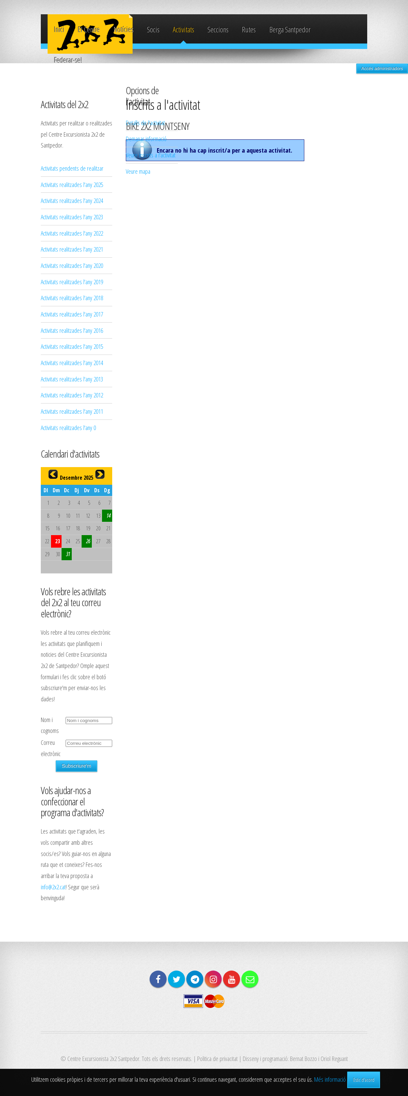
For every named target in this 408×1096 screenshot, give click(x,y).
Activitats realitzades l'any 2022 (72, 233)
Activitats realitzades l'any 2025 (72, 184)
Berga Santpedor (289, 29)
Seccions (217, 29)
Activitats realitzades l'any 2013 (72, 379)
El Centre (89, 29)
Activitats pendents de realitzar (72, 168)
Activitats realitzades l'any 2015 (72, 346)
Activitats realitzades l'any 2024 (72, 200)
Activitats (183, 29)
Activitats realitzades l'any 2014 (72, 362)
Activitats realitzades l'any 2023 (72, 216)
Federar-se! (68, 60)
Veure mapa (138, 171)
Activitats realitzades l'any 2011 (72, 411)
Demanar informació (146, 138)
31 (68, 554)
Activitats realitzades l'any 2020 (72, 265)
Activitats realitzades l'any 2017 (72, 314)
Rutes (249, 29)
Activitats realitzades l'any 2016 (72, 330)
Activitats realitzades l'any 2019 (72, 281)
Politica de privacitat (217, 1058)
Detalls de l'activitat (145, 122)
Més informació (330, 1079)
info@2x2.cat (53, 887)
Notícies (124, 29)
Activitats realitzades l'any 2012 (72, 395)
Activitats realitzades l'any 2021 (72, 249)
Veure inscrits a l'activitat (150, 155)
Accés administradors (382, 68)
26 (88, 541)
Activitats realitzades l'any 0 (68, 427)
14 (108, 515)
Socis (153, 29)
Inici (59, 29)
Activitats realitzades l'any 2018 (72, 297)
